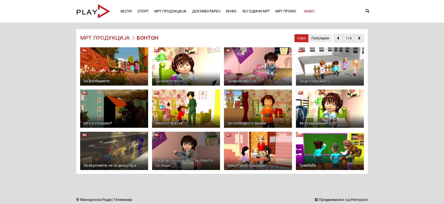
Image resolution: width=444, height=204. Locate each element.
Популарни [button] (320, 38)
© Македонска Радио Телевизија (104, 199)
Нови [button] (301, 38)
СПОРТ (143, 11)
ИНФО (231, 11)
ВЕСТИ (126, 11)
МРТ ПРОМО (286, 11)
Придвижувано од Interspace (341, 199)
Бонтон (147, 38)
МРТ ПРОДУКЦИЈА (105, 38)
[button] (309, 11)
